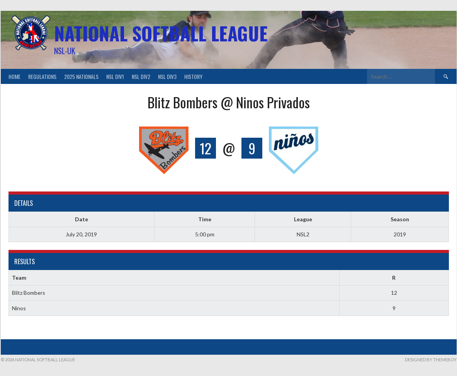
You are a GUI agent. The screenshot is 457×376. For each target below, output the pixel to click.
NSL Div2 (141, 76)
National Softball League (161, 33)
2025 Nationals (81, 76)
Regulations (42, 76)
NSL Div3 (167, 76)
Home (14, 76)
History (193, 76)
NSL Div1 (115, 76)
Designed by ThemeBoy (431, 359)
